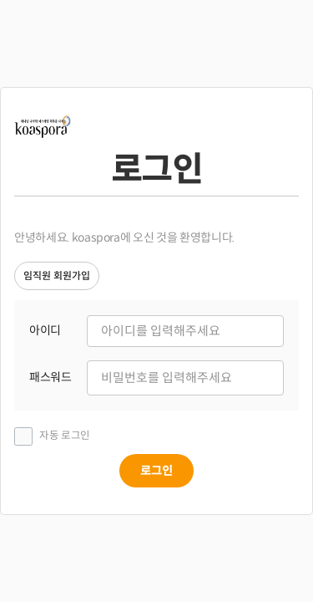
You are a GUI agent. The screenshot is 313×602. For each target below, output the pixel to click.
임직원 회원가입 (56, 275)
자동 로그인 (64, 435)
